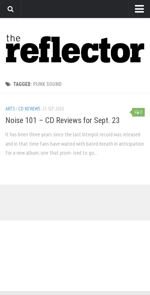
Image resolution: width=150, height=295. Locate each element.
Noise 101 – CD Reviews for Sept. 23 (62, 120)
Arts (10, 108)
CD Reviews (29, 108)
